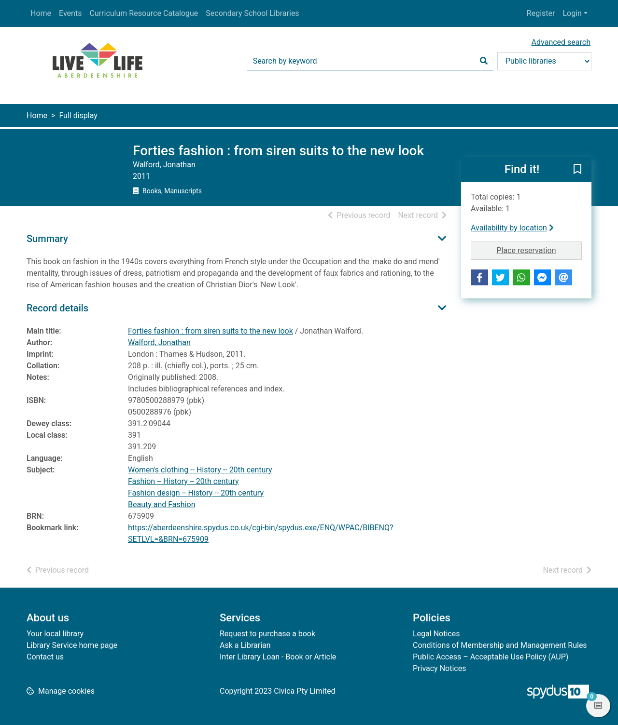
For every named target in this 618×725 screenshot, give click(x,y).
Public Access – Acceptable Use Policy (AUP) (490, 656)
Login (571, 13)
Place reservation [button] (539, 249)
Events (70, 13)
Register (541, 13)
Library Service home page (72, 645)
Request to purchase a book (267, 633)
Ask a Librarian (245, 645)
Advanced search (561, 42)
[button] (577, 169)
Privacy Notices (439, 668)
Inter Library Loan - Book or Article (278, 656)
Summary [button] (47, 238)
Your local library (55, 633)
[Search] (483, 61)
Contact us (45, 656)
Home (40, 13)
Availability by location (512, 227)
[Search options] (544, 61)
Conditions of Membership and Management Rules (500, 645)
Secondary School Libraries (252, 13)
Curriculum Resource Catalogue (143, 13)
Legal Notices (436, 633)
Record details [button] (57, 308)
